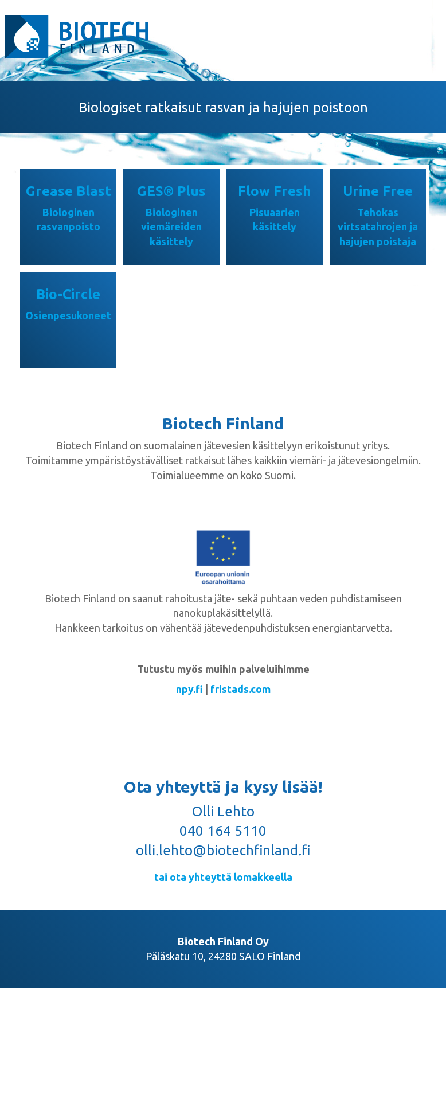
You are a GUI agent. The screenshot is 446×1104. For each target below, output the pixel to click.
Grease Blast (68, 191)
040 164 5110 (223, 831)
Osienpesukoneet (68, 315)
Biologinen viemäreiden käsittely (171, 226)
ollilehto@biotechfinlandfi (223, 850)
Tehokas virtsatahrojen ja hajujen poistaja (378, 226)
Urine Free (378, 191)
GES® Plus (171, 191)
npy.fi (189, 689)
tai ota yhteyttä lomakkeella (223, 877)
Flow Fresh (274, 191)
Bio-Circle (68, 294)
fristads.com (240, 689)
